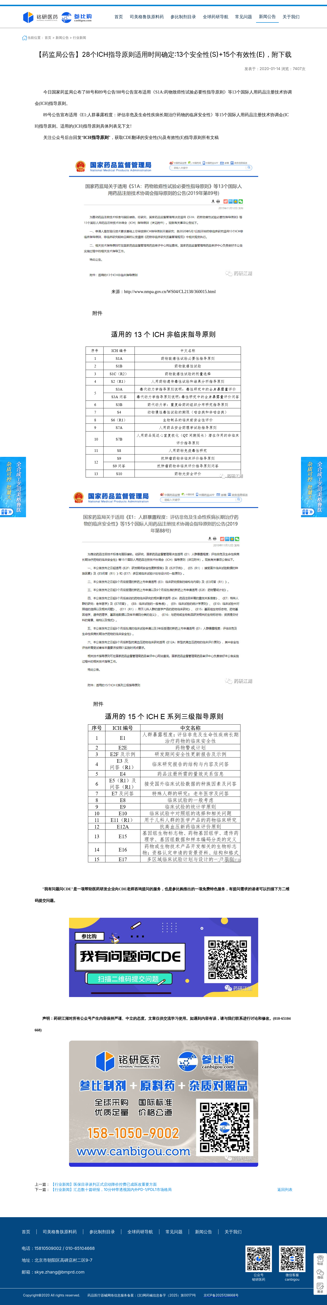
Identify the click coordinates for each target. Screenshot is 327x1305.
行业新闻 (79, 38)
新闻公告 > (64, 38)
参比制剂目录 (183, 16)
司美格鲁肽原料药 (147, 16)
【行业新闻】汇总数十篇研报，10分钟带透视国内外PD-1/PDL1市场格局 (111, 1189)
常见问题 (243, 16)
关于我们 (291, 16)
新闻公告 (267, 16)
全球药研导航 (215, 16)
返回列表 (284, 1189)
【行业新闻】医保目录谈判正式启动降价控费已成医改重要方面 (104, 1184)
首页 (118, 16)
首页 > (50, 38)
